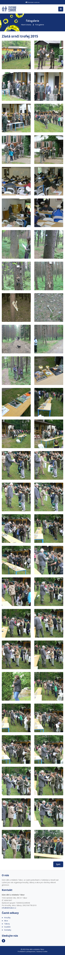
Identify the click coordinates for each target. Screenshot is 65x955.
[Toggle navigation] (60, 9)
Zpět (58, 864)
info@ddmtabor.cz (9, 908)
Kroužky (6, 917)
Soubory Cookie (41, 951)
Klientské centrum (34, 2)
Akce (5, 921)
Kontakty (6, 930)
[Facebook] (3, 940)
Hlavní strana (26, 25)
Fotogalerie (39, 25)
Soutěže (6, 927)
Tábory (6, 924)
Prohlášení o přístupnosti (26, 951)
